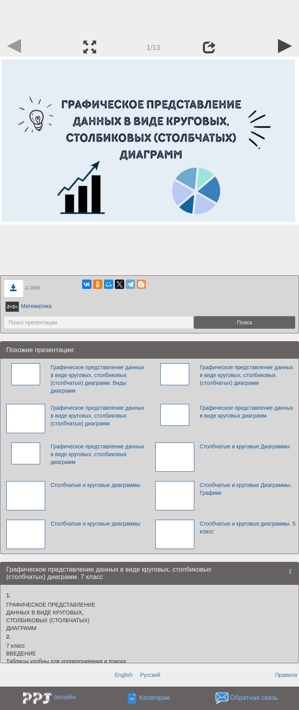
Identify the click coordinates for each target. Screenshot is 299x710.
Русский (150, 675)
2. (8, 637)
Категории (154, 698)
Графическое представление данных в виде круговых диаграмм (246, 412)
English (123, 675)
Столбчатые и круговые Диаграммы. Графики (246, 489)
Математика (28, 306)
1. (8, 595)
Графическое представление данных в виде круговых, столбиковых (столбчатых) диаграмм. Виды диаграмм (97, 379)
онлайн (65, 697)
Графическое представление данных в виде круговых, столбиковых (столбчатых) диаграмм (246, 375)
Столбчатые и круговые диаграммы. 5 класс (247, 528)
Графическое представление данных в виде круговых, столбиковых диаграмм (97, 454)
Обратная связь (254, 698)
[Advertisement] (149, 17)
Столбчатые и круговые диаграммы (95, 485)
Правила (286, 675)
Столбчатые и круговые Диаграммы (245, 446)
